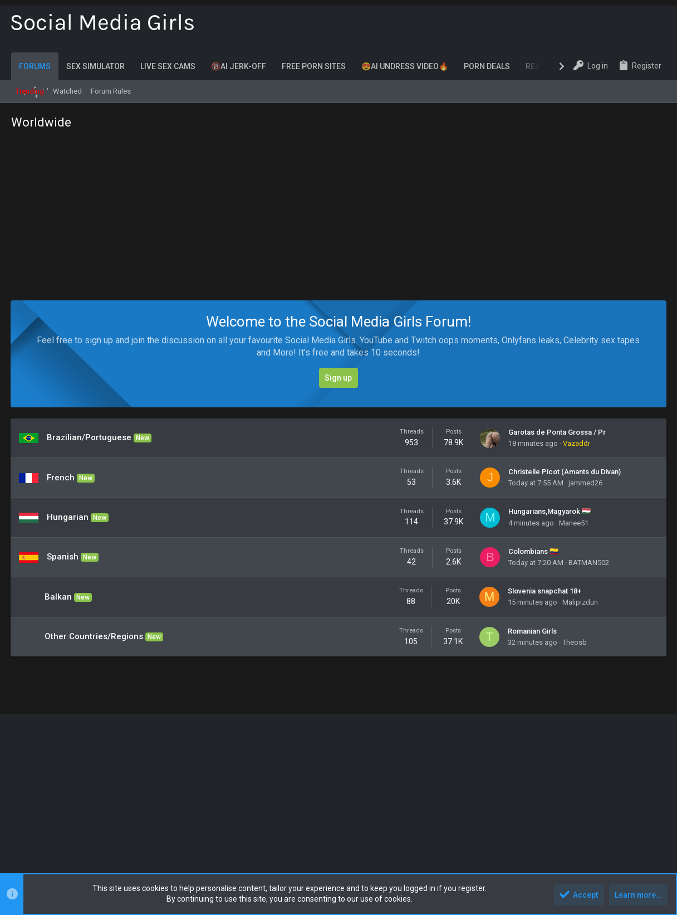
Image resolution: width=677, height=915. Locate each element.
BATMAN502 (588, 562)
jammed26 (585, 483)
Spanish (63, 557)
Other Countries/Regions (94, 636)
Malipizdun (580, 602)
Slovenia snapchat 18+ (544, 591)
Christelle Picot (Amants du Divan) (564, 472)
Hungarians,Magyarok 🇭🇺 (549, 511)
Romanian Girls (532, 631)
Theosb (574, 642)
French (61, 478)
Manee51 (573, 523)
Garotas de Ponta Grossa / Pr (557, 432)
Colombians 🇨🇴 (533, 551)
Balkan (58, 597)
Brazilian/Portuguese (89, 437)
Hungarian (68, 517)
